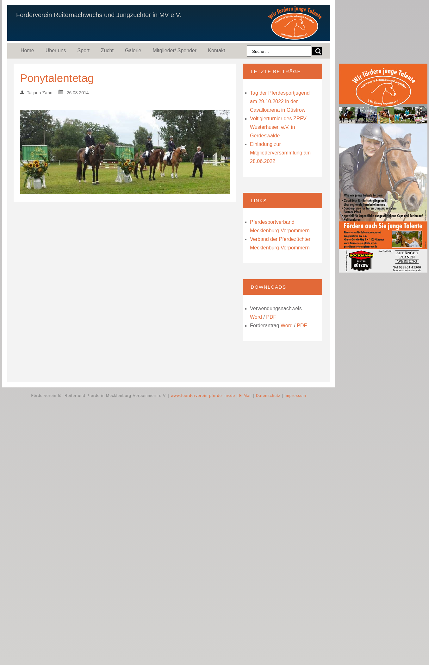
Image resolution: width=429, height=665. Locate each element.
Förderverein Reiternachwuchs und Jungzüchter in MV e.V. (98, 14)
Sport (84, 50)
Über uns (56, 50)
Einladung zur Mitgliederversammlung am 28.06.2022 (280, 152)
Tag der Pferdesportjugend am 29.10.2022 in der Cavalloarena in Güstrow (280, 101)
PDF (271, 317)
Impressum (295, 395)
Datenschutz (268, 395)
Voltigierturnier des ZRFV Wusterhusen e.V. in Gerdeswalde (278, 127)
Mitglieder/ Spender (174, 50)
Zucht (107, 50)
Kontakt (216, 50)
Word (256, 317)
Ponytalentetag (57, 78)
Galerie (133, 50)
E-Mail (245, 395)
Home (27, 50)
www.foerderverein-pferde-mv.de (203, 395)
